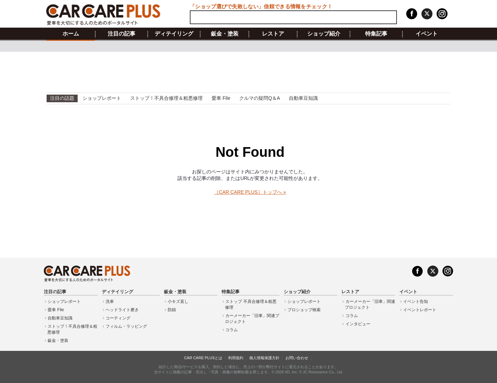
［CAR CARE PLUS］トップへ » (250, 192)
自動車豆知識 (303, 98)
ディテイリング (174, 34)
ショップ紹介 (323, 34)
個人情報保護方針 (264, 358)
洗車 (110, 301)
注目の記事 (121, 34)
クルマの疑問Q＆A (259, 98)
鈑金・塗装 (224, 34)
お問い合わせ (296, 358)
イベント (427, 34)
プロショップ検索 (304, 309)
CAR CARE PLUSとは (203, 358)
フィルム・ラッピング (126, 326)
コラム (231, 329)
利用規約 (235, 358)
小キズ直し (178, 301)
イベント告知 (415, 301)
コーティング (118, 318)
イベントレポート (419, 309)
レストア (273, 34)
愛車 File (221, 98)
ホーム (70, 34)
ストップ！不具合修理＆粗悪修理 (166, 98)
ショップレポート (101, 98)
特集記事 (376, 34)
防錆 (172, 309)
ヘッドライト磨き (122, 309)
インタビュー (357, 324)
